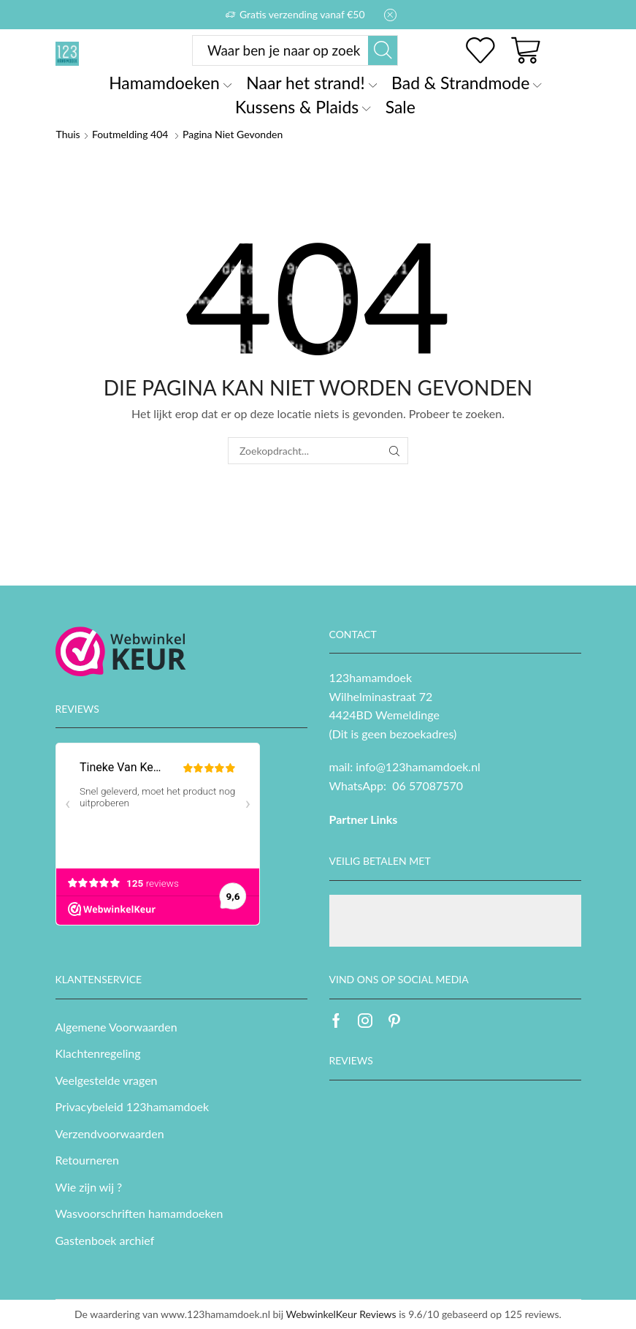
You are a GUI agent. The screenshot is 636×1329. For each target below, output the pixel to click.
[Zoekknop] (382, 50)
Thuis (68, 134)
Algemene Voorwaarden (116, 1027)
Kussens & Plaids (303, 106)
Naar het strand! (311, 82)
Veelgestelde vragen (106, 1080)
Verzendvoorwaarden (109, 1133)
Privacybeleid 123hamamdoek (132, 1106)
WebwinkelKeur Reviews (341, 1314)
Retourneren (87, 1160)
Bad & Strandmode (466, 82)
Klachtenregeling (98, 1053)
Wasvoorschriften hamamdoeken (139, 1213)
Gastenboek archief (105, 1240)
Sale (400, 106)
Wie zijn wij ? (89, 1187)
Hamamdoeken (170, 82)
